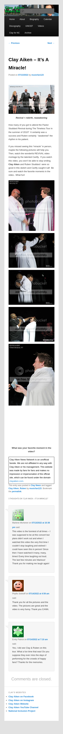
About (22, 19)
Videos (41, 26)
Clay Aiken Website (19, 704)
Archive (28, 33)
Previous (14, 43)
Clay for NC (14, 33)
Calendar (48, 19)
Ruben (23, 488)
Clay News (36, 485)
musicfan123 (37, 75)
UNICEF (29, 26)
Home (12, 19)
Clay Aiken (14, 488)
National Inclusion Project (22, 711)
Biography (34, 19)
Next (51, 43)
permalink (17, 491)
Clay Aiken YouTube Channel (23, 707)
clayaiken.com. (17, 481)
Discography (14, 26)
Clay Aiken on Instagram (21, 700)
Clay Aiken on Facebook (21, 696)
